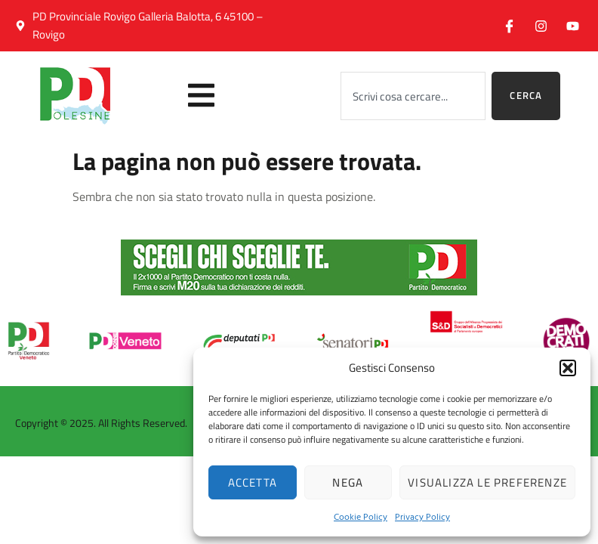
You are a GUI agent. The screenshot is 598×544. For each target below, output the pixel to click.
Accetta (252, 482)
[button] (567, 368)
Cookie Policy (360, 516)
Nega (347, 482)
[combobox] (413, 96)
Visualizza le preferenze (487, 482)
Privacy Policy (422, 516)
